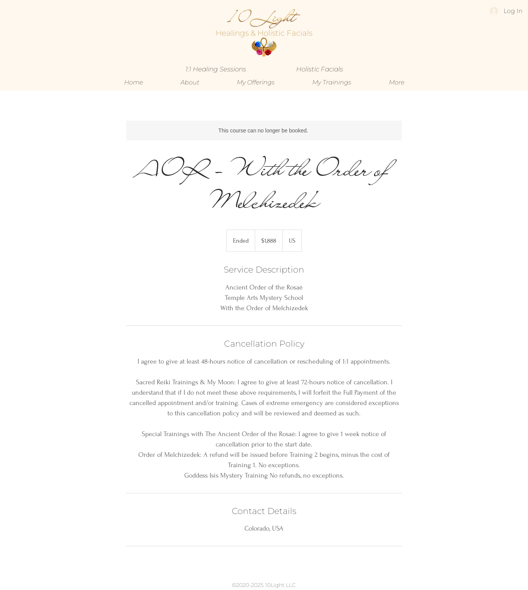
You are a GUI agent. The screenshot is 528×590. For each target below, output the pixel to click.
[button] (256, 82)
